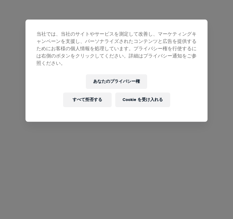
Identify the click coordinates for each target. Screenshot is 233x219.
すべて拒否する (87, 100)
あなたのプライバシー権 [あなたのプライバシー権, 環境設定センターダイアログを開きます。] (116, 81)
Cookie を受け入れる (143, 100)
